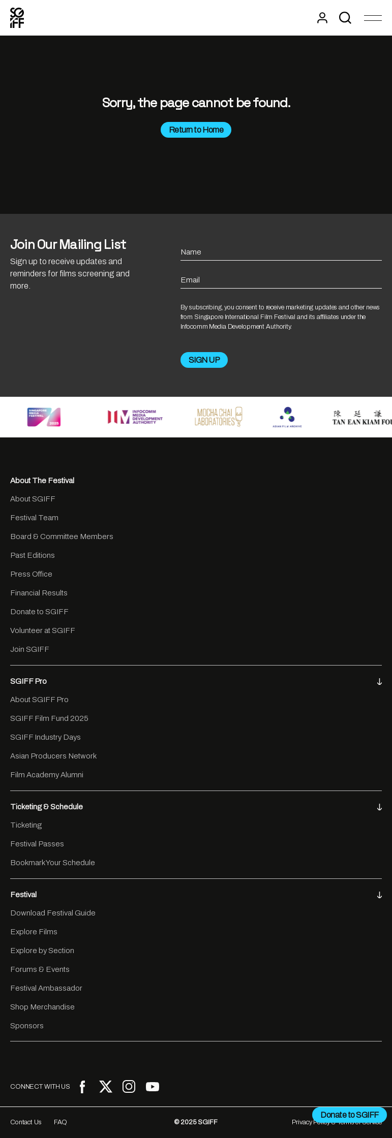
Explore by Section (42, 950)
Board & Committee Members (61, 536)
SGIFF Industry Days (45, 737)
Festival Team (34, 518)
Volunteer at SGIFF (42, 630)
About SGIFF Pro (39, 700)
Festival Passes (37, 844)
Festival (196, 895)
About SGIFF (32, 499)
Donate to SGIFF (39, 612)
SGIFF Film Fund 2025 (49, 718)
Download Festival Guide (53, 913)
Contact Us (26, 1122)
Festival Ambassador (46, 988)
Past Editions (32, 555)
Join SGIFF (29, 649)
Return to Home (196, 129)
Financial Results (39, 593)
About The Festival (42, 481)
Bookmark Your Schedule (52, 863)
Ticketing (26, 825)
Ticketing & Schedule (196, 807)
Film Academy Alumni (46, 775)
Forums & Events (40, 969)
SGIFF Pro (196, 681)
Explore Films (33, 932)
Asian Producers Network (53, 756)
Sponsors (27, 1026)
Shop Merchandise (42, 1007)
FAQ (61, 1122)
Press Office (31, 574)
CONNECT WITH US (40, 1086)
